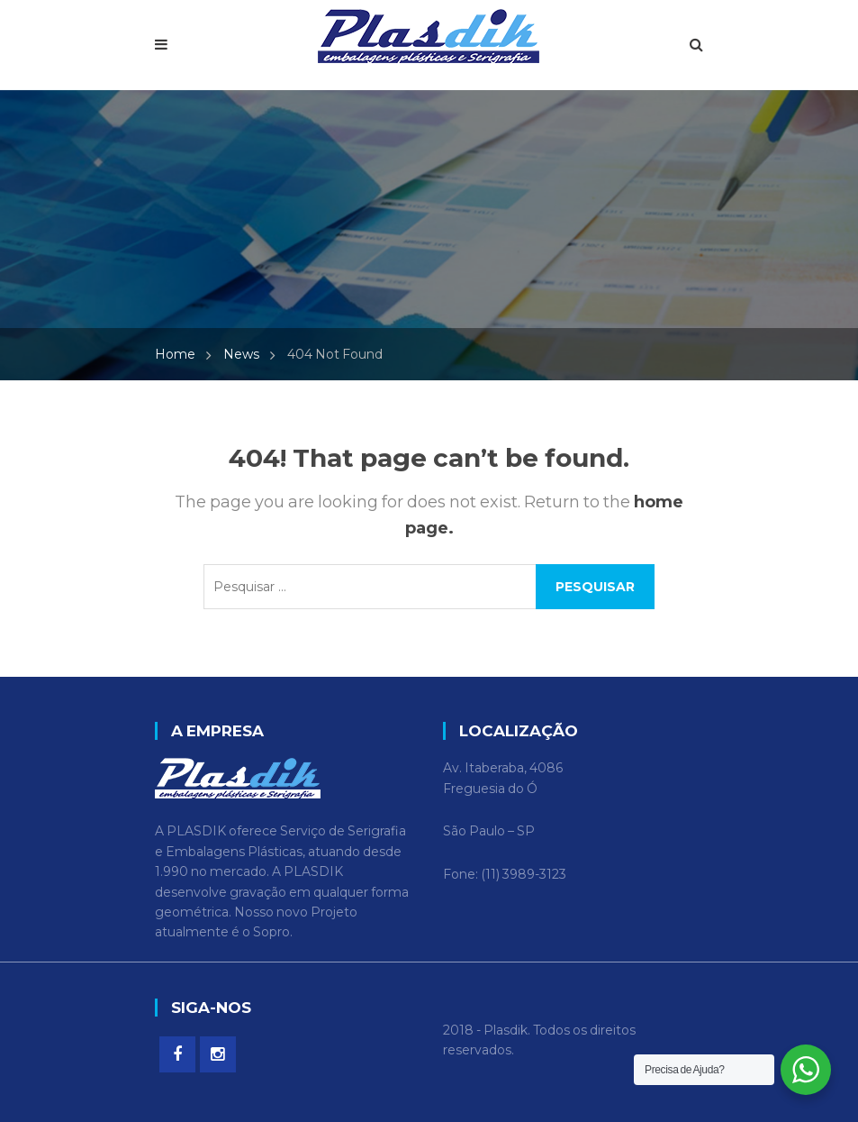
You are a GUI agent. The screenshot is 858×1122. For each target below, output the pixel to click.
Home (175, 354)
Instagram (218, 1054)
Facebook (177, 1054)
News (241, 354)
